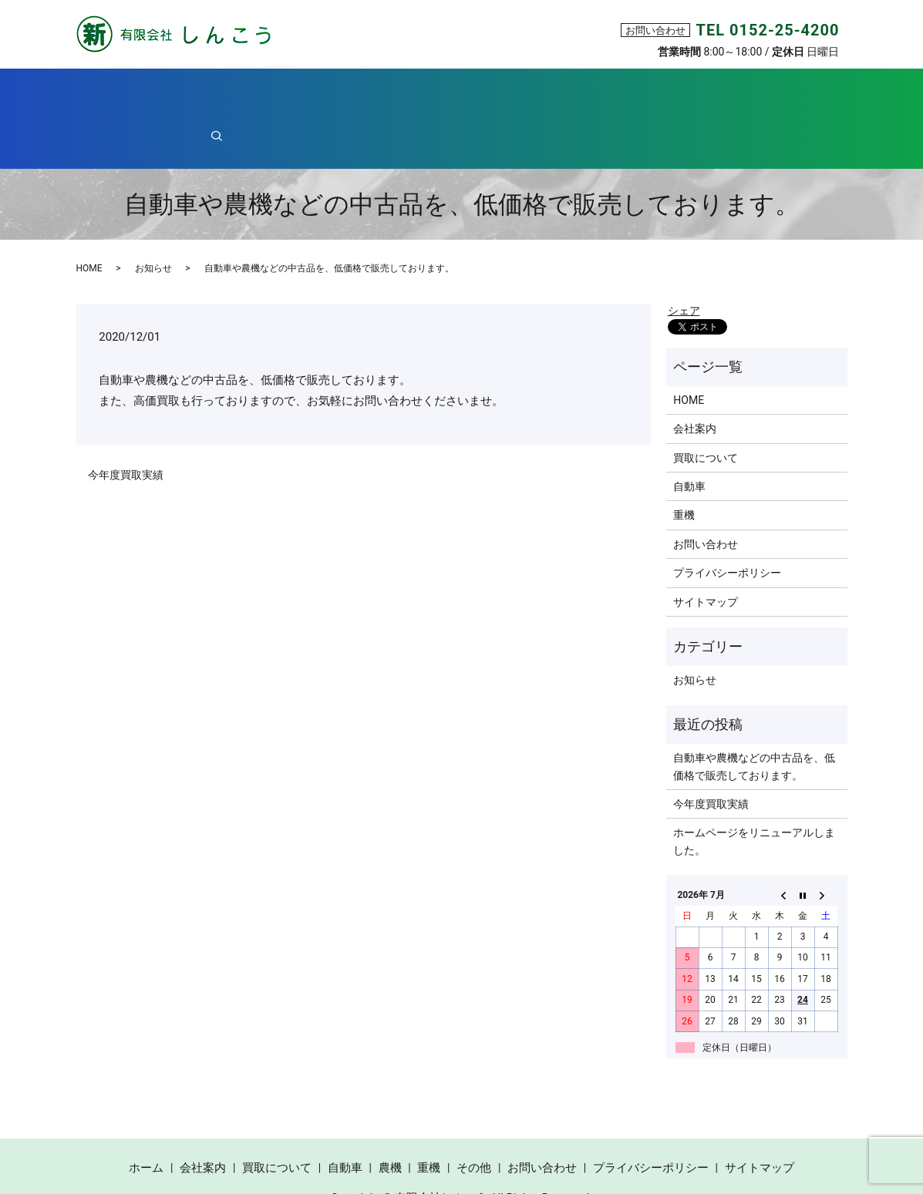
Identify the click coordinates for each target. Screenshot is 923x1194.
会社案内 (242, 92)
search (772, 91)
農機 (534, 92)
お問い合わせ (705, 491)
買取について (345, 92)
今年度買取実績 (125, 421)
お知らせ (153, 215)
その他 (695, 92)
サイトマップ (705, 549)
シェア (684, 257)
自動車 (444, 92)
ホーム (155, 92)
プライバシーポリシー (727, 519)
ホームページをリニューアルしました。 (754, 787)
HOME (89, 215)
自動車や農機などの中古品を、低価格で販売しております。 (754, 713)
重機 (618, 92)
